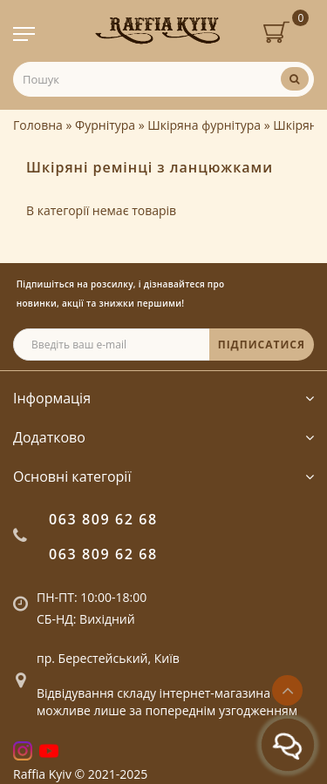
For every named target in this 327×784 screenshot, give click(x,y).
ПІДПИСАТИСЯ (261, 344)
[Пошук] (295, 79)
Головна (38, 125)
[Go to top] (287, 690)
